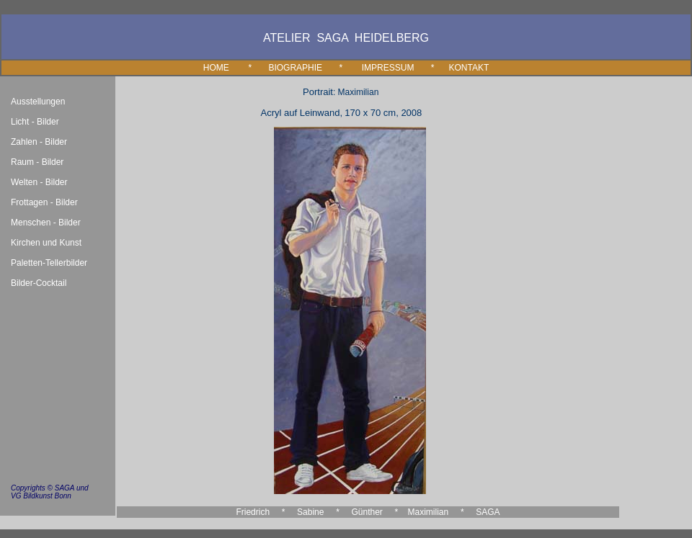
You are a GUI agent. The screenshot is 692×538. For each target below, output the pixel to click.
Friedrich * (260, 512)
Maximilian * (436, 512)
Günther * (374, 512)
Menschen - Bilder (46, 223)
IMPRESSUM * (398, 68)
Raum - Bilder (37, 162)
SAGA (488, 512)
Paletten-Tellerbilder (49, 263)
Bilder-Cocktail (38, 283)
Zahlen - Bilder (39, 142)
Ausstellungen (38, 102)
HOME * (236, 68)
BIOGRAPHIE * (305, 68)
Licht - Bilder (35, 122)
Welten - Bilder (39, 182)
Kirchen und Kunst (46, 243)
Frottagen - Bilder (44, 202)
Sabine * (318, 512)
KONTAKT (468, 68)
